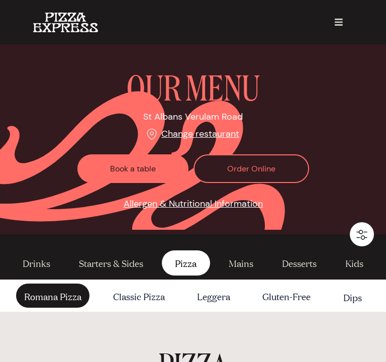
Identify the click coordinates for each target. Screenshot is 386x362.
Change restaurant (200, 133)
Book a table (133, 168)
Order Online (251, 168)
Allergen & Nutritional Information (193, 203)
